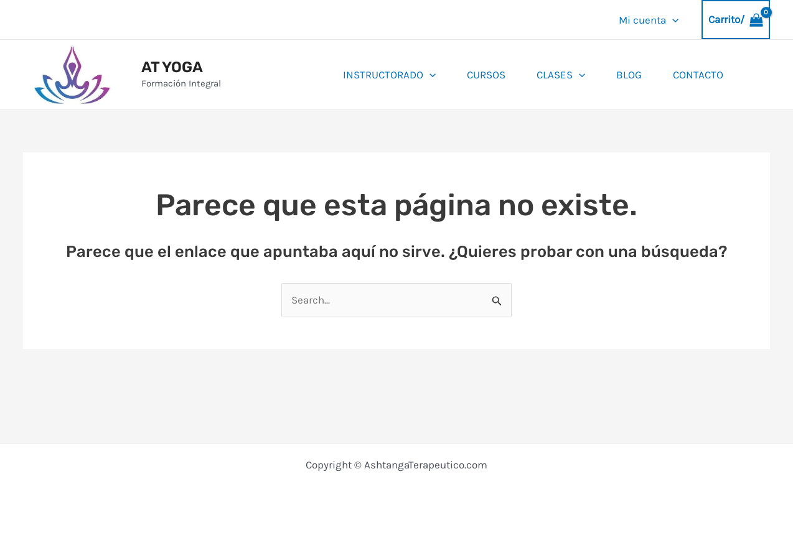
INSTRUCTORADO (389, 75)
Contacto (698, 74)
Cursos (486, 74)
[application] (672, 19)
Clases (561, 75)
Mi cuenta (648, 19)
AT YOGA (172, 67)
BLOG (629, 74)
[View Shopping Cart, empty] (736, 19)
